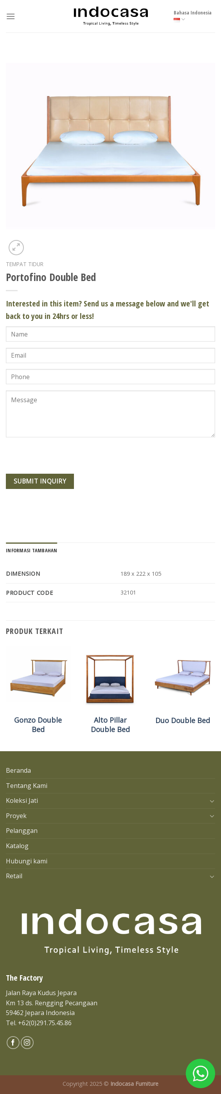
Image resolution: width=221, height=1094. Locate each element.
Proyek (16, 815)
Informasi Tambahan (31, 550)
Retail (14, 876)
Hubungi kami (26, 861)
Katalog (17, 846)
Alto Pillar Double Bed (110, 725)
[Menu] (10, 16)
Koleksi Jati (22, 800)
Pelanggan (22, 830)
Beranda (18, 770)
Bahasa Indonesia (193, 16)
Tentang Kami (26, 785)
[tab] (31, 550)
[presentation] (65, 458)
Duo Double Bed (182, 720)
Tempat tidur (24, 264)
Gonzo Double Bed (38, 725)
